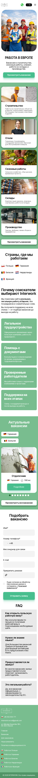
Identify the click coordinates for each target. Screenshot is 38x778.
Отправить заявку (19, 596)
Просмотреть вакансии (19, 75)
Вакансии (5, 734)
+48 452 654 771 (8, 717)
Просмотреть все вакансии (19, 503)
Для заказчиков (7, 738)
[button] (10, 495)
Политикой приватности (17, 587)
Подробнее (19, 487)
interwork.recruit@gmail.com (11, 720)
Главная (4, 730)
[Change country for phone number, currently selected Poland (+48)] (8, 543)
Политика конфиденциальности (13, 745)
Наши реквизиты (7, 741)
